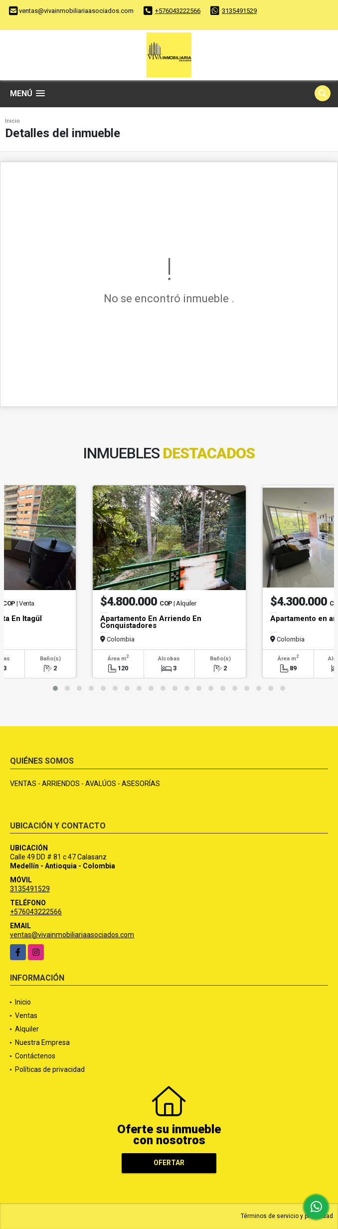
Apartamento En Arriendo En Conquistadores (150, 622)
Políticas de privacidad (50, 1069)
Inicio (12, 121)
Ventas (26, 1016)
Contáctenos (35, 1056)
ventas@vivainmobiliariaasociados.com (72, 935)
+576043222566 (177, 10)
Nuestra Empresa (42, 1042)
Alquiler (27, 1029)
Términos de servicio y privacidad (287, 1216)
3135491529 (239, 10)
